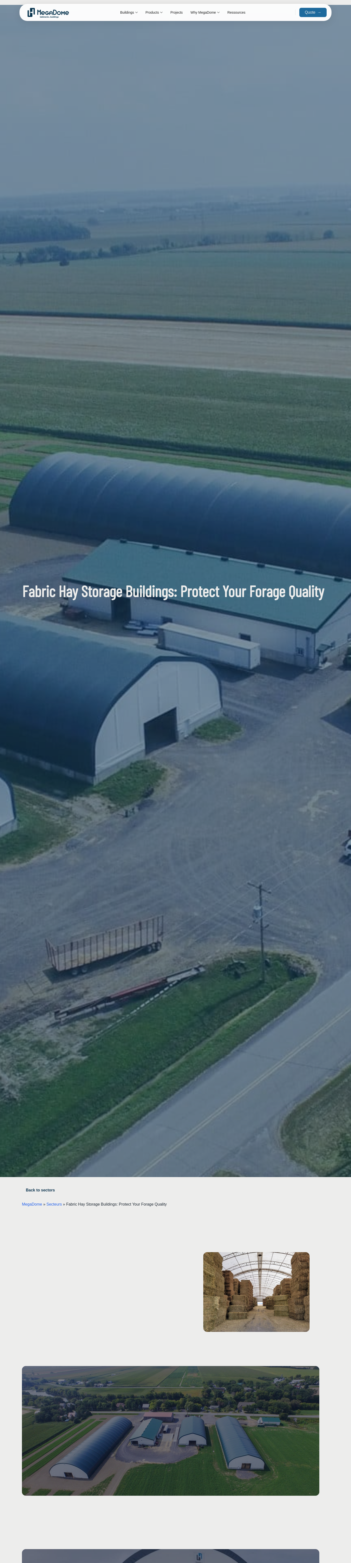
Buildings (129, 12)
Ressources (236, 12)
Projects (176, 12)
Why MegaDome (205, 12)
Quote (313, 12)
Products (154, 12)
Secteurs (54, 1204)
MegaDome (32, 1204)
